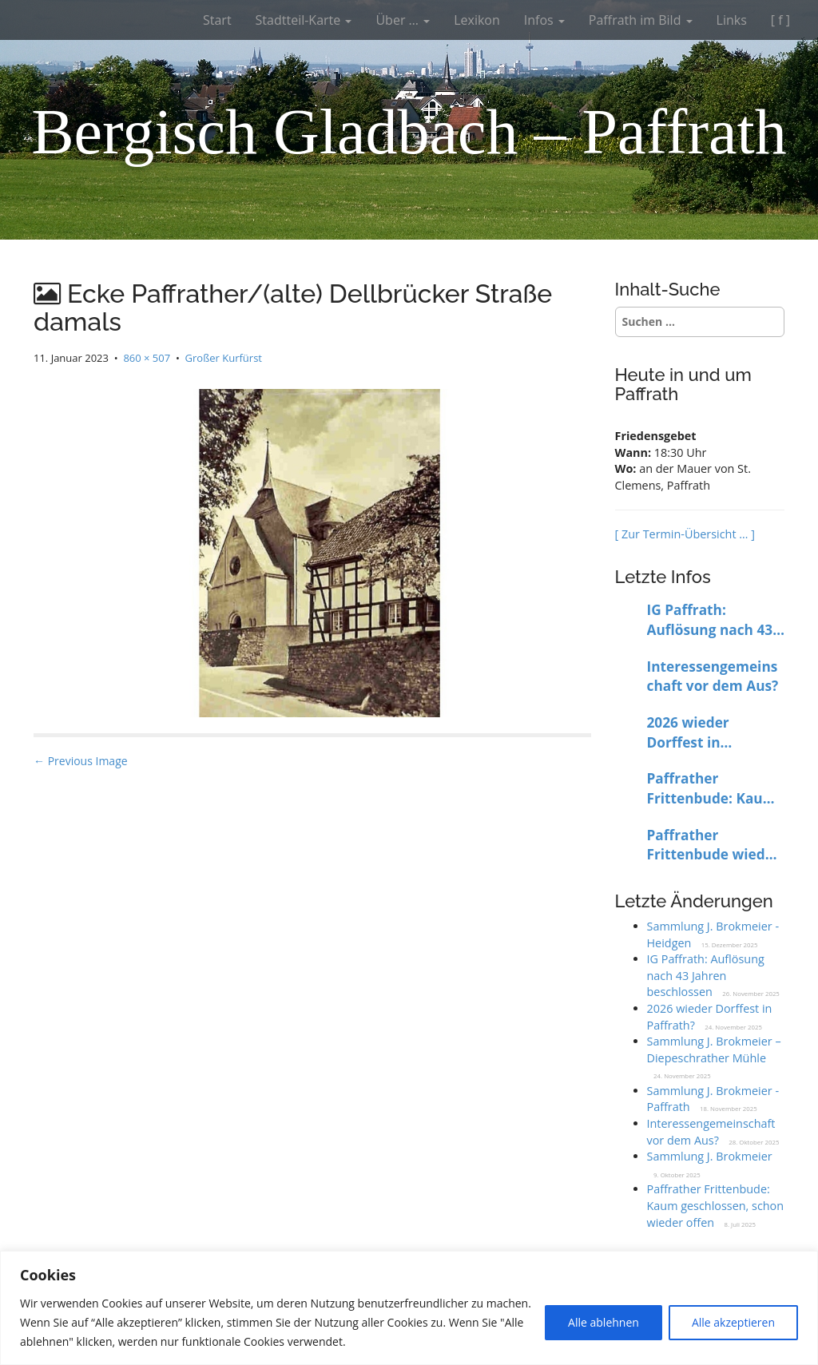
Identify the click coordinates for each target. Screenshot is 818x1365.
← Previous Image (81, 760)
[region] (409, 1308)
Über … (402, 20)
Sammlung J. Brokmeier (709, 1156)
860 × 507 (146, 358)
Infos (544, 20)
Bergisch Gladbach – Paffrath (409, 132)
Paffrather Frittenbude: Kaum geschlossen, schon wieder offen (712, 788)
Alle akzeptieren (733, 1322)
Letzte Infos (663, 576)
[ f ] (780, 20)
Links (732, 20)
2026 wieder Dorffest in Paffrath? (688, 732)
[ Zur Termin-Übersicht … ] (685, 534)
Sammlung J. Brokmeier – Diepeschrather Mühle (714, 1049)
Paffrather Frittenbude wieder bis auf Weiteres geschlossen (713, 845)
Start (217, 20)
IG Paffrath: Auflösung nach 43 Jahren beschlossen (713, 620)
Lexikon (477, 20)
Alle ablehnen (603, 1322)
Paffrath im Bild (641, 20)
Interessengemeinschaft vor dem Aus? (713, 676)
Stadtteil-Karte (304, 20)
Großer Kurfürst (223, 358)
